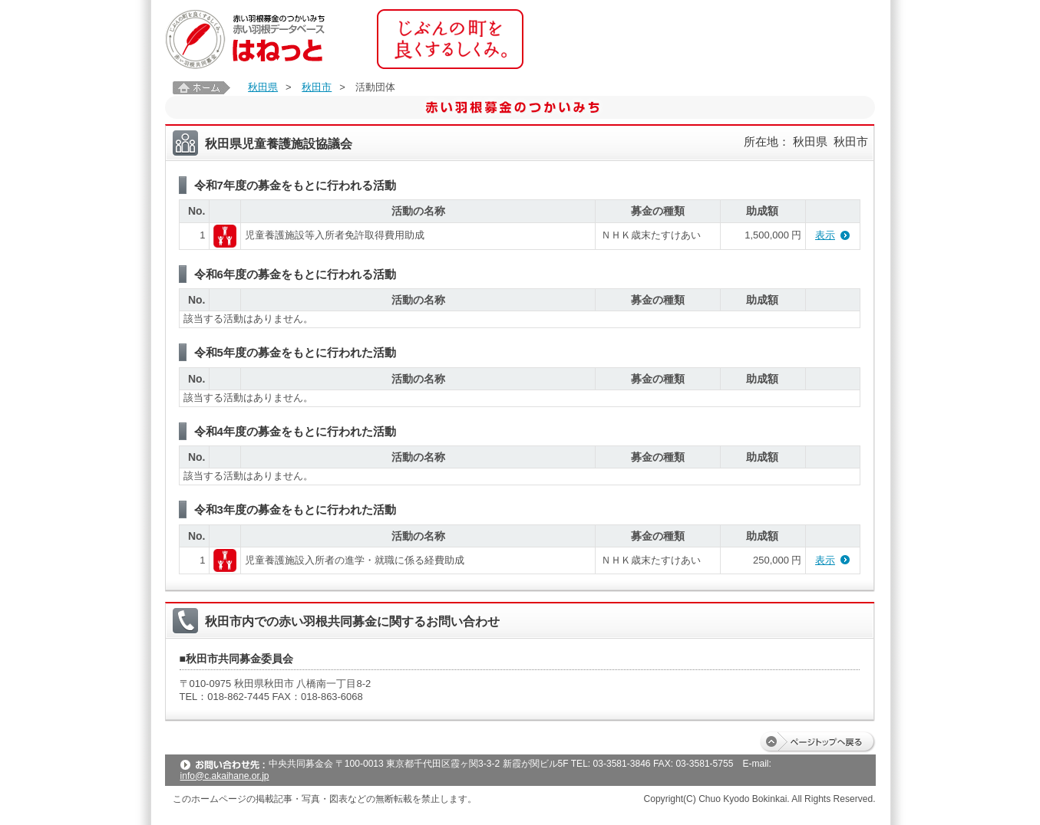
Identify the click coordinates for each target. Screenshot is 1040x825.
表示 (825, 235)
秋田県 (263, 87)
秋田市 (317, 87)
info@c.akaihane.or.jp (224, 776)
